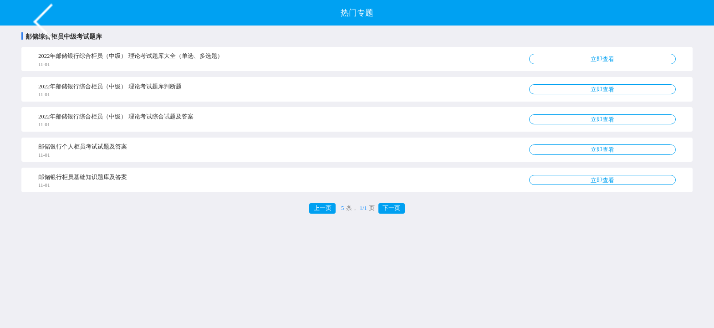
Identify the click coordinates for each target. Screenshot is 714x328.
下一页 (391, 208)
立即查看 (602, 59)
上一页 (323, 208)
